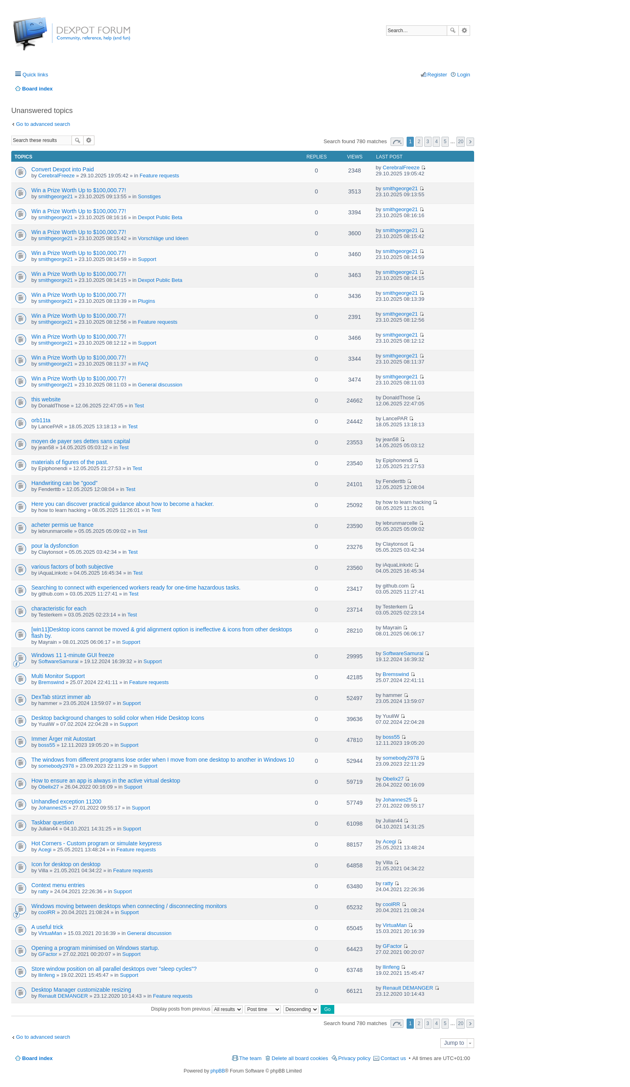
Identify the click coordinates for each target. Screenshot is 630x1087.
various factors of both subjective (72, 566)
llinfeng (46, 975)
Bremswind (51, 682)
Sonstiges (149, 196)
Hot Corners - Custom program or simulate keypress (96, 843)
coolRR (46, 912)
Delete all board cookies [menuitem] (300, 1058)
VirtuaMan (50, 933)
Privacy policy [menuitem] (354, 1058)
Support (147, 259)
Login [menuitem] (463, 75)
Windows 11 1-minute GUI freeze (72, 655)
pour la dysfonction (55, 545)
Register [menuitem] (437, 75)
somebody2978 (56, 766)
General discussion (160, 385)
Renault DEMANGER (63, 996)
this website (46, 399)
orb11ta (40, 420)
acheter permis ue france (62, 525)
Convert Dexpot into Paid (62, 169)
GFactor (47, 954)
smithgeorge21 (55, 196)
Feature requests (159, 176)
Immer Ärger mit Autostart (63, 739)
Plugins (146, 301)
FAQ (143, 364)
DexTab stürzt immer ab (61, 697)
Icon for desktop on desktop (65, 864)
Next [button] (470, 142)
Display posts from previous (197, 1009)
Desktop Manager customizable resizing (81, 989)
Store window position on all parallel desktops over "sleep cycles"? (114, 969)
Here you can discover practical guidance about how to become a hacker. (122, 504)
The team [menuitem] (250, 1058)
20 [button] (460, 141)
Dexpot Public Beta (160, 217)
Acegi (44, 850)
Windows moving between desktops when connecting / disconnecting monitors (129, 906)
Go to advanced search (43, 124)
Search (453, 30)
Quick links (35, 75)
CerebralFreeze (56, 176)
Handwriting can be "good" (64, 483)
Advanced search (464, 30)
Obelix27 (48, 787)
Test (139, 406)
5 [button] (445, 141)
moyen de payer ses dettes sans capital (80, 441)
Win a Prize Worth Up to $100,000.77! (78, 190)
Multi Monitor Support (58, 676)
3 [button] (427, 141)
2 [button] (419, 141)
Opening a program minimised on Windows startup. (95, 948)
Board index (37, 1058)
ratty (43, 891)
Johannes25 (52, 808)
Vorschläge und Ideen (163, 238)
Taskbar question (52, 822)
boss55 (46, 745)
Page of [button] (397, 142)
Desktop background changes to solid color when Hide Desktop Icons (117, 718)
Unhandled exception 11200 (66, 801)
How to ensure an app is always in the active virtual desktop (105, 780)
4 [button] (436, 141)
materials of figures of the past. (69, 462)
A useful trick (47, 927)
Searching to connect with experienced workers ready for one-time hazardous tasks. (136, 587)
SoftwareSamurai (58, 661)
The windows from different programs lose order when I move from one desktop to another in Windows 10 (162, 759)
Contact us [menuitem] (393, 1058)
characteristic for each (58, 608)
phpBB (218, 1071)
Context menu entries (58, 885)
